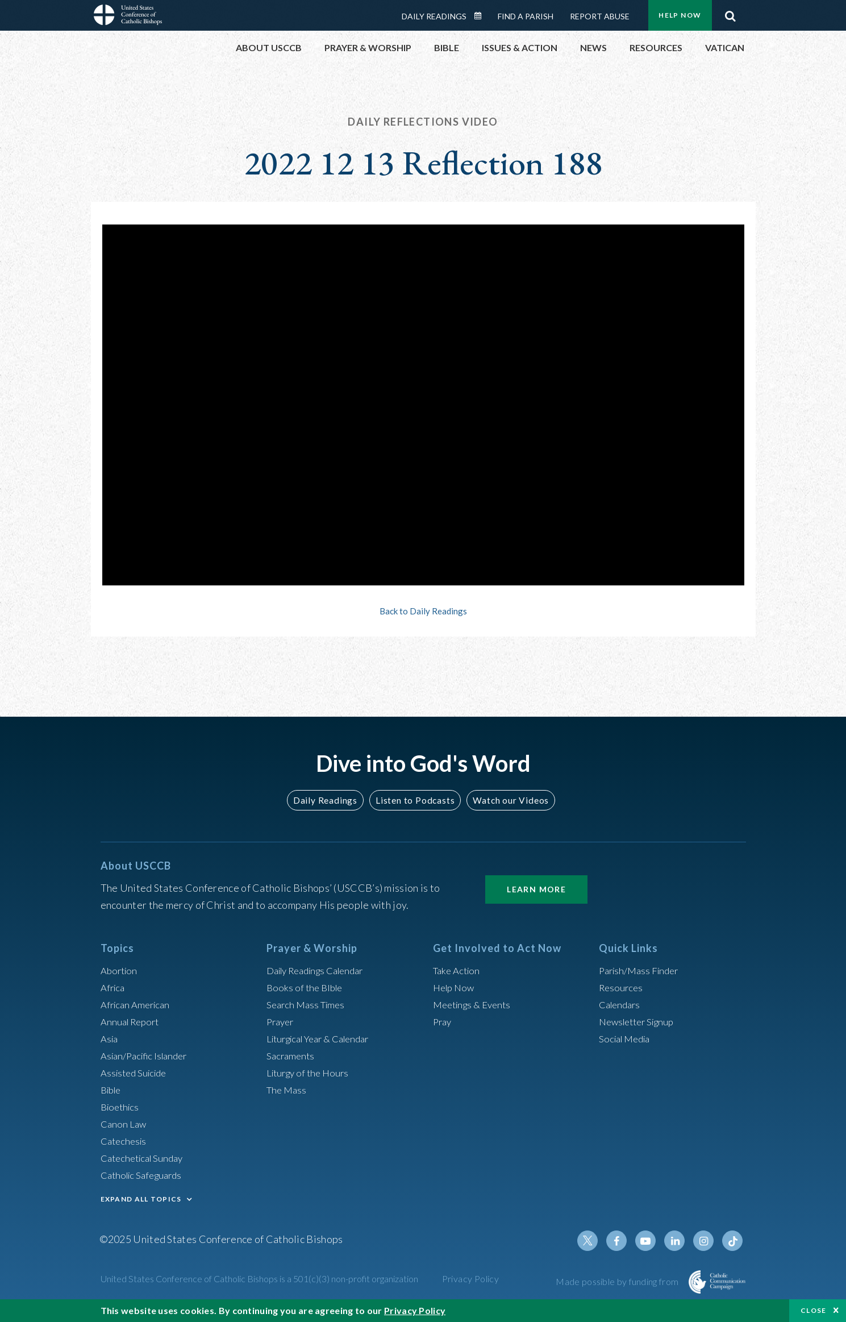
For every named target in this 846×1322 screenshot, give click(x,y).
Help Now (680, 15)
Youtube (651, 1240)
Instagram (706, 1240)
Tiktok (733, 1240)
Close (814, 1310)
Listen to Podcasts (414, 800)
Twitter (597, 1240)
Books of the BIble (306, 987)
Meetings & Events (475, 1004)
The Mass (287, 1089)
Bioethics (122, 1106)
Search (730, 13)
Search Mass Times (308, 1004)
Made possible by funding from (618, 1281)
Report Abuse (600, 16)
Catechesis (125, 1140)
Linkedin (679, 1240)
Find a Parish (525, 16)
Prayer (281, 1021)
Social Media (627, 1038)
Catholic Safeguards (145, 1175)
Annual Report (132, 1021)
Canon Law (124, 1123)
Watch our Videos (505, 800)
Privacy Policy (470, 1278)
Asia (110, 1038)
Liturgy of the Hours (310, 1072)
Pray (443, 1021)
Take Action (458, 970)
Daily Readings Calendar (481, 16)
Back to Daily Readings (423, 611)
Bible (112, 1089)
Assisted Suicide (137, 1072)
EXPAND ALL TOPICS (141, 1199)
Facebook (624, 1240)
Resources (622, 987)
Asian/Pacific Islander (148, 1055)
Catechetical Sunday (145, 1157)
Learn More (536, 889)
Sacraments (291, 1055)
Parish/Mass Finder (642, 970)
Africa (114, 987)
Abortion (120, 970)
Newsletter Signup (640, 1021)
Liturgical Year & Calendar (324, 1038)
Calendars (621, 1004)
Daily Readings (434, 16)
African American (138, 1004)
